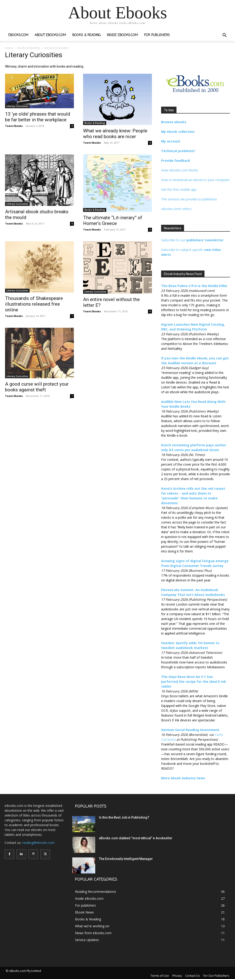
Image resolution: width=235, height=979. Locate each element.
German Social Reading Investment (190, 730)
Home (9, 48)
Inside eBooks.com (122, 35)
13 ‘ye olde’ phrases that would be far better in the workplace (37, 116)
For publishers (157, 35)
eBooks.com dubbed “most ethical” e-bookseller (135, 838)
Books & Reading (86, 35)
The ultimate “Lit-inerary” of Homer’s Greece (112, 220)
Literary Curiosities (17, 106)
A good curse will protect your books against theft (37, 387)
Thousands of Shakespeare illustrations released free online (34, 304)
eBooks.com (18, 35)
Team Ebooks (14, 126)
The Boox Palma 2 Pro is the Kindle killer (194, 286)
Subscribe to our (192, 240)
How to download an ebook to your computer (195, 180)
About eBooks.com (50, 35)
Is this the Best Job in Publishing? (124, 817)
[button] (224, 36)
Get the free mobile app (178, 189)
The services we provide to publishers (189, 199)
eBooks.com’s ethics (176, 209)
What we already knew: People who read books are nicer (115, 133)
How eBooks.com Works (179, 170)
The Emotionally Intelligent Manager (126, 859)
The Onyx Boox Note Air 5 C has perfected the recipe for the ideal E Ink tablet (193, 681)
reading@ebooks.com (38, 842)
